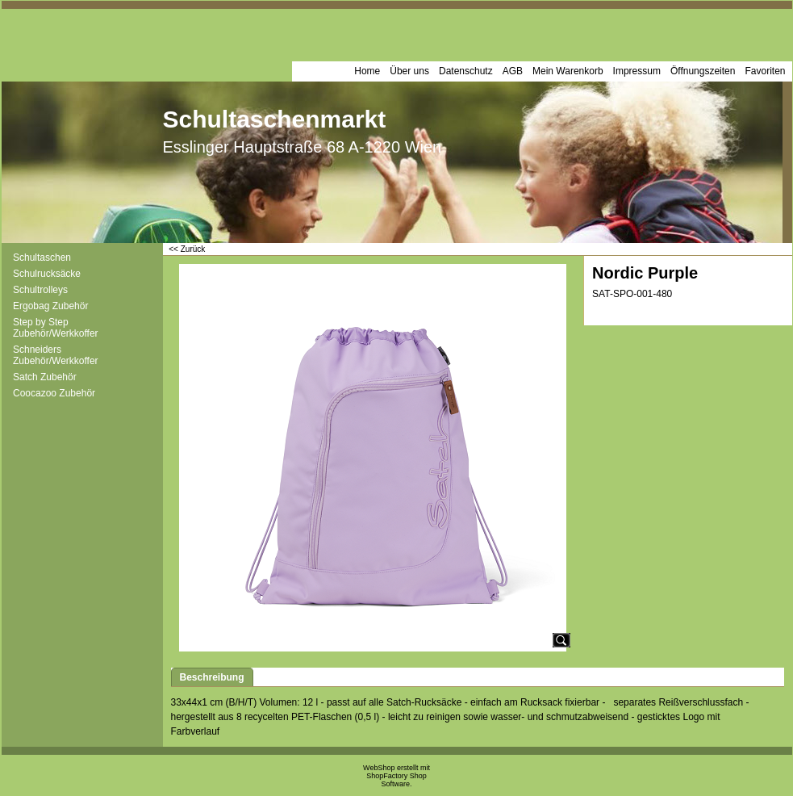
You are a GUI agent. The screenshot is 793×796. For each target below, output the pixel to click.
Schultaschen (42, 257)
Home (367, 71)
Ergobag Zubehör (50, 306)
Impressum (637, 71)
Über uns (409, 71)
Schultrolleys (40, 289)
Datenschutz (466, 71)
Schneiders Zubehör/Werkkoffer (55, 355)
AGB (513, 71)
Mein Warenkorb (567, 71)
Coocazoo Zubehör (54, 393)
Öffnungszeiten (703, 71)
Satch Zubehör (45, 377)
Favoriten (765, 71)
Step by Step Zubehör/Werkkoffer (55, 327)
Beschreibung (212, 677)
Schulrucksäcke (47, 273)
